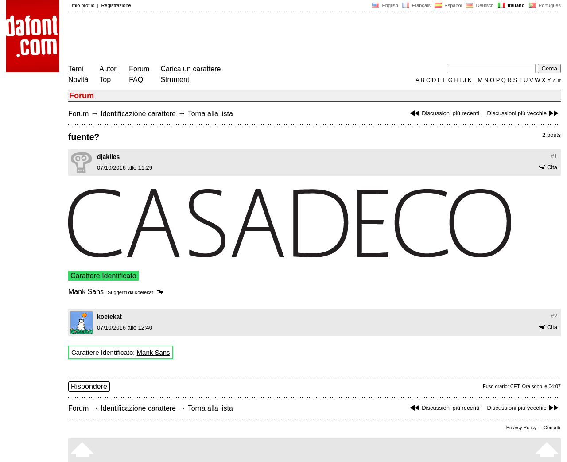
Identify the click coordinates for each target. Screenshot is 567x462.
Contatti (552, 427)
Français (416, 5)
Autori (108, 69)
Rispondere (89, 386)
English (385, 5)
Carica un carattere (190, 69)
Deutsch (480, 5)
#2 (554, 316)
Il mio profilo (81, 5)
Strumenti (175, 79)
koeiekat (144, 292)
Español (448, 5)
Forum (139, 69)
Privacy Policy (521, 427)
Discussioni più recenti (443, 113)
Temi (75, 69)
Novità (78, 79)
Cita (548, 167)
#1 (554, 156)
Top (105, 79)
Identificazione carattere (138, 113)
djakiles (108, 156)
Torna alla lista (210, 113)
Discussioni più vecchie (524, 113)
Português (544, 5)
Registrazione (116, 5)
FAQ (136, 79)
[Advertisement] (229, 39)
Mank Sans (86, 291)
